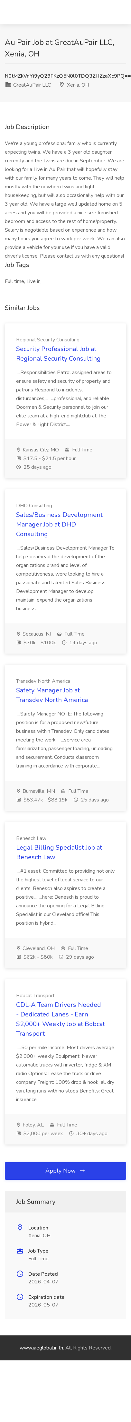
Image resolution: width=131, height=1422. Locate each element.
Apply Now (65, 1171)
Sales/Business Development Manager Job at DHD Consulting (59, 524)
